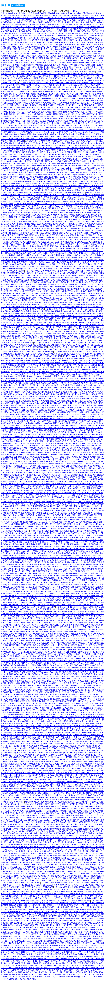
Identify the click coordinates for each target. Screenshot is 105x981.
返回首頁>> (74, 11)
